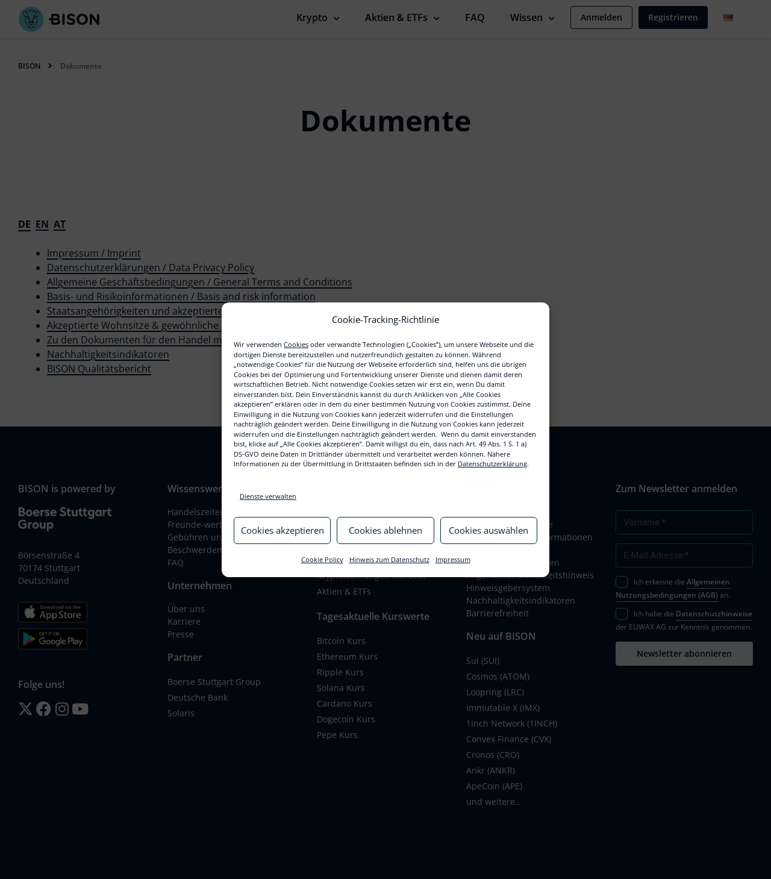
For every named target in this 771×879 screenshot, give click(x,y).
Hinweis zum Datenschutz (389, 559)
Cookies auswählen (488, 530)
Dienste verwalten (268, 496)
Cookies (296, 344)
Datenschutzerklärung (492, 463)
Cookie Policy (322, 559)
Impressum (452, 559)
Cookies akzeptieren (282, 530)
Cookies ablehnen (385, 530)
